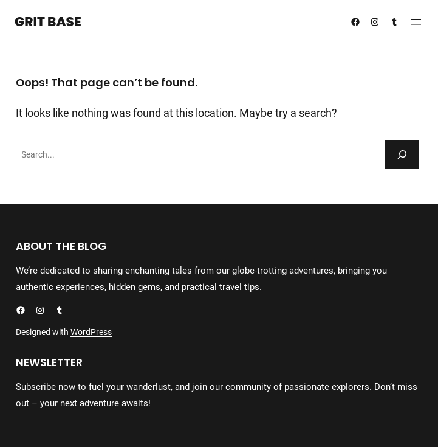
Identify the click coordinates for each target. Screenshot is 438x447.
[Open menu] (416, 22)
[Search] (402, 154)
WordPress (91, 332)
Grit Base (48, 21)
